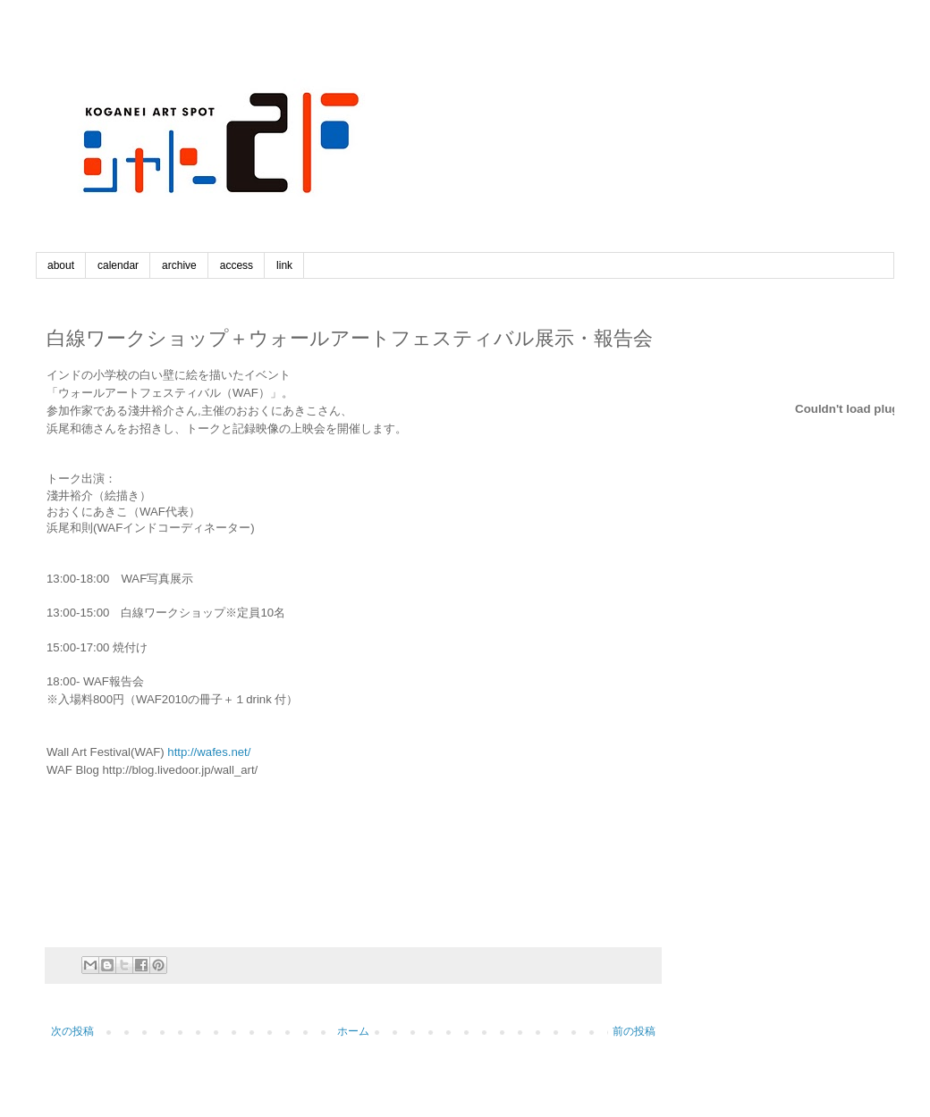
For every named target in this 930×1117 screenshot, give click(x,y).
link (284, 265)
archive (179, 265)
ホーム (353, 1031)
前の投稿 (634, 1031)
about (60, 265)
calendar (118, 265)
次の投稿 (72, 1031)
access (236, 265)
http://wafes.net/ (208, 752)
